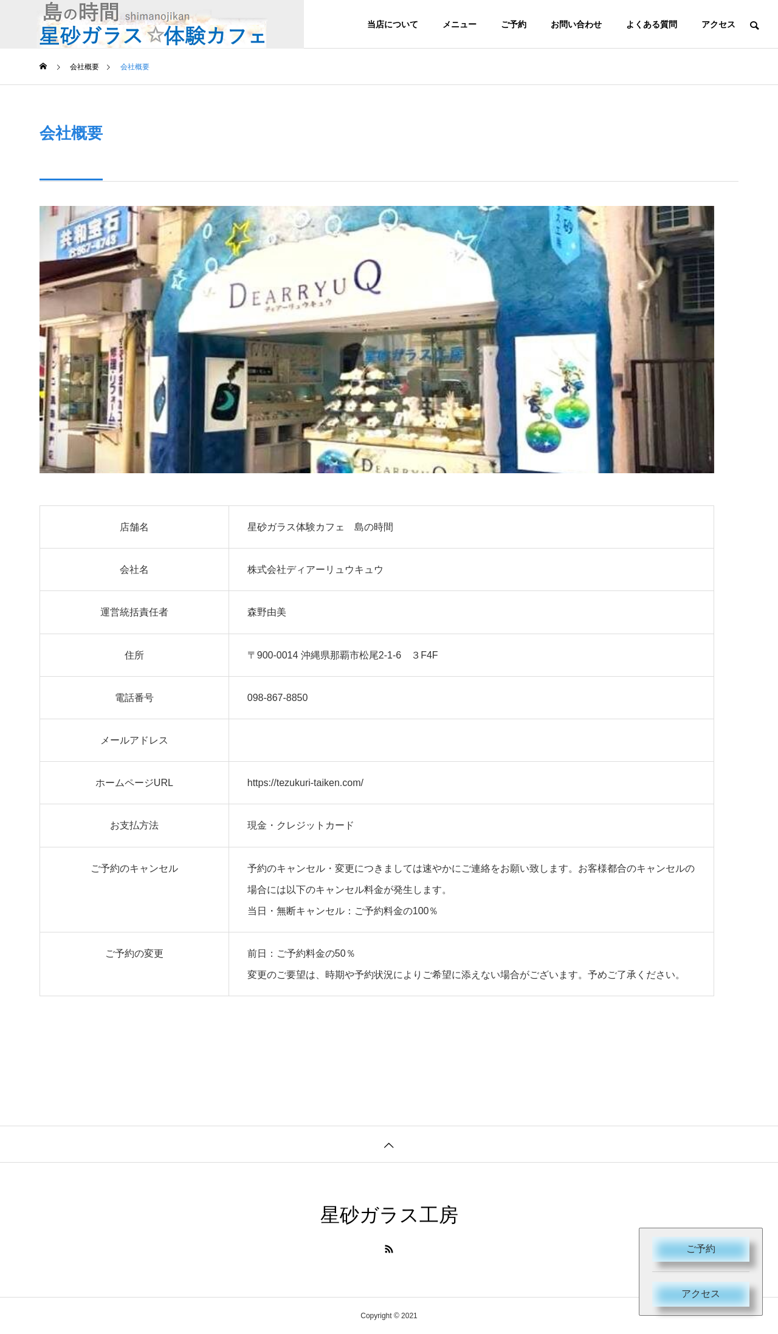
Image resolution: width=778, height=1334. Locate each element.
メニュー (459, 24)
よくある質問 (651, 24)
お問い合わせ (576, 24)
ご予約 (700, 1248)
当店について (392, 24)
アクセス (700, 1293)
